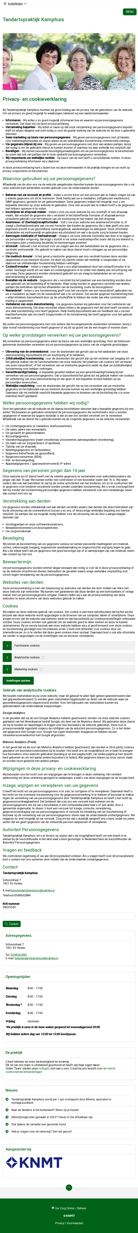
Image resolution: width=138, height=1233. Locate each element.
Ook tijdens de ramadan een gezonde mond (38, 1124)
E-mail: (7, 890)
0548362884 (19, 955)
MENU (130, 11)
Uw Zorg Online (64, 1208)
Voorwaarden (75, 1223)
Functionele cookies (27, 645)
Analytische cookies (27, 657)
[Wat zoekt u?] (69, 916)
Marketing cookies (26, 669)
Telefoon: (8, 895)
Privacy (59, 1223)
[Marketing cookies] (41, 669)
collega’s (44, 1068)
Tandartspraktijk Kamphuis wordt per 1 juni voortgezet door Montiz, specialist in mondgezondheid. (61, 1101)
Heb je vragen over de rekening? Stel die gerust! (41, 1131)
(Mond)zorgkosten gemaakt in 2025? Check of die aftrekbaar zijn (52, 1117)
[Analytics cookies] (43, 657)
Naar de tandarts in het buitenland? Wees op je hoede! (45, 1110)
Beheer (81, 1208)
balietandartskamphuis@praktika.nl (33, 890)
